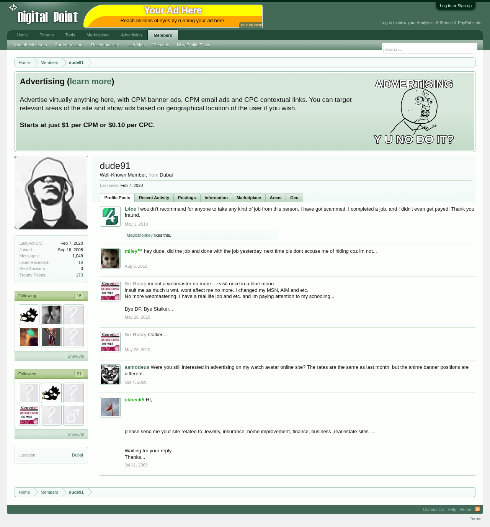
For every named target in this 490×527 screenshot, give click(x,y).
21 (79, 374)
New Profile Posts (193, 45)
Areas (276, 197)
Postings (187, 197)
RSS (477, 509)
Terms (475, 518)
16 (80, 262)
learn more (90, 81)
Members (163, 35)
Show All (76, 356)
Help (452, 509)
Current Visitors (69, 45)
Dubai (77, 455)
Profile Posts (117, 197)
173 (79, 275)
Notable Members (30, 45)
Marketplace (249, 197)
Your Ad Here (251, 25)
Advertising (131, 35)
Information (216, 197)
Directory (160, 45)
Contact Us (433, 509)
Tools (70, 35)
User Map (135, 45)
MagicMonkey (140, 235)
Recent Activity (154, 197)
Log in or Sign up (456, 5)
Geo (294, 197)
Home (22, 35)
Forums (46, 35)
